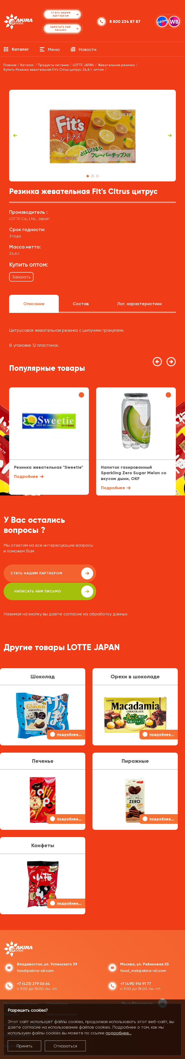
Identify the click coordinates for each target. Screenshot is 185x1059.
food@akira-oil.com (35, 952)
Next (169, 135)
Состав (81, 303)
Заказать (21, 276)
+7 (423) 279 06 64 (33, 965)
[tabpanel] (92, 135)
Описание (34, 303)
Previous (15, 135)
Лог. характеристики (139, 303)
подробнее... (119, 1032)
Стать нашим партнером (47, 573)
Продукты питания (21, 985)
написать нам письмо (138, 573)
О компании (57, 985)
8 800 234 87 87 (124, 21)
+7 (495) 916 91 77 (135, 965)
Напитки (11, 996)
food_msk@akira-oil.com (143, 952)
